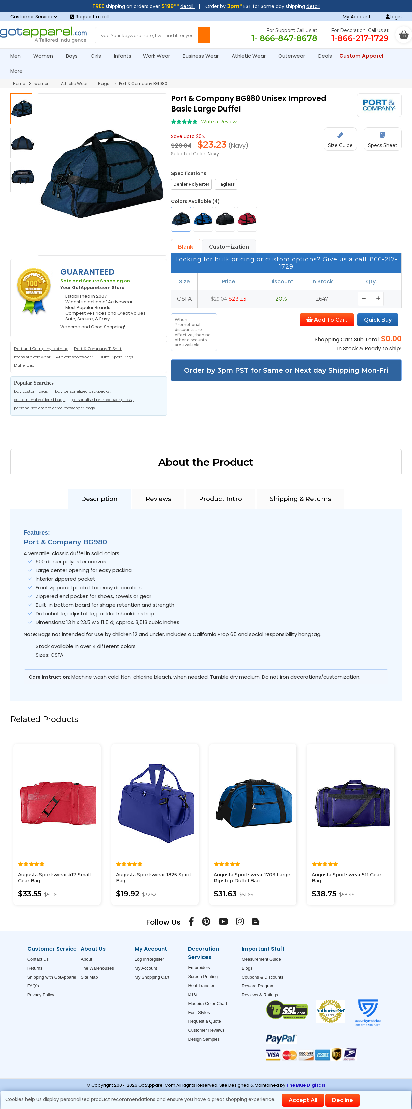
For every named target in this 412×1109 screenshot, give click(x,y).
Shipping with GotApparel (51, 977)
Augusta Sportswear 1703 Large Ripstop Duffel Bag (252, 878)
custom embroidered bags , (40, 399)
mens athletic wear (32, 356)
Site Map (89, 977)
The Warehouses (97, 968)
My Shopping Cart (152, 977)
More (19, 70)
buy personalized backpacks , (83, 391)
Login (394, 16)
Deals (325, 55)
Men (18, 55)
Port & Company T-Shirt (98, 348)
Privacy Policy (40, 994)
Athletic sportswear (74, 356)
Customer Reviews (206, 1030)
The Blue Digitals (305, 1085)
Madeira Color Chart (207, 1003)
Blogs (247, 968)
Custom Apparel (364, 55)
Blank (185, 247)
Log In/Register (149, 959)
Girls (99, 55)
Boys (74, 55)
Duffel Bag (24, 365)
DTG (192, 994)
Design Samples (204, 1039)
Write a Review (219, 122)
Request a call (89, 16)
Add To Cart (326, 320)
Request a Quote (204, 1021)
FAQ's (33, 985)
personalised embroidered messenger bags (54, 407)
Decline (342, 1100)
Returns (35, 968)
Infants (125, 55)
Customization (229, 247)
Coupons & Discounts (262, 977)
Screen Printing (203, 976)
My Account (357, 16)
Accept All (303, 1100)
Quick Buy (378, 320)
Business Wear (203, 55)
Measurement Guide (261, 959)
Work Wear (159, 55)
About (86, 959)
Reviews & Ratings (260, 994)
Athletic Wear (251, 55)
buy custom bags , (32, 391)
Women (46, 55)
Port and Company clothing (41, 348)
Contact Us (38, 959)
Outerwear (294, 55)
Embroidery (199, 967)
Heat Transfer (201, 985)
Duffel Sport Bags (116, 356)
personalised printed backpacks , (103, 399)
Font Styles (199, 1012)
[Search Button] (204, 35)
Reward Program (258, 985)
